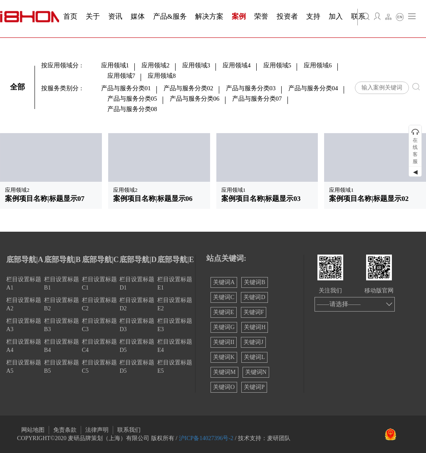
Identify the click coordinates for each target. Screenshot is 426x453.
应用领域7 (121, 75)
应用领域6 (318, 65)
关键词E (223, 312)
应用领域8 (162, 75)
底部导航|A (24, 259)
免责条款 (65, 430)
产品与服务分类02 (188, 88)
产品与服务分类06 (195, 98)
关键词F (253, 312)
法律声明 (97, 430)
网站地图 (33, 430)
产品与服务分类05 (132, 98)
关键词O (224, 387)
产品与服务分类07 (257, 98)
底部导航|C (100, 259)
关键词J (253, 342)
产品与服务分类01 (126, 88)
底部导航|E (175, 259)
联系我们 (129, 430)
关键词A (224, 282)
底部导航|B (62, 259)
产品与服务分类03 (251, 88)
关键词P (254, 387)
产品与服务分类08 (132, 109)
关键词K (224, 357)
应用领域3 (196, 65)
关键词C (223, 297)
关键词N (256, 372)
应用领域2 (155, 65)
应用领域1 (115, 65)
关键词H (254, 327)
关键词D (254, 297)
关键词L (254, 357)
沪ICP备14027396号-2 (206, 438)
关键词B (254, 282)
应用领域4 (237, 65)
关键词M (224, 372)
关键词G (224, 327)
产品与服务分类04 (313, 88)
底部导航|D (137, 259)
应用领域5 (277, 65)
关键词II (223, 342)
